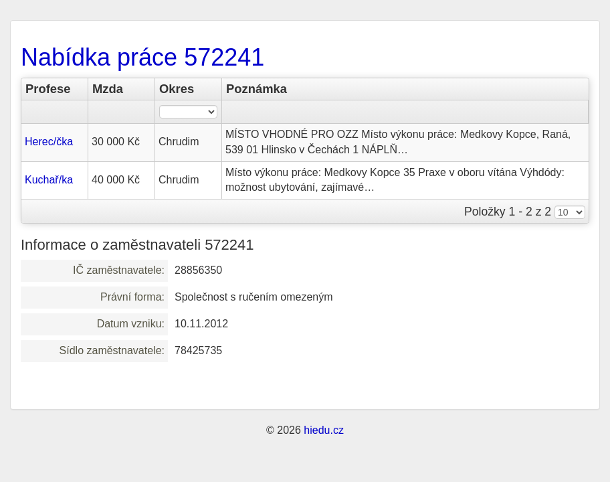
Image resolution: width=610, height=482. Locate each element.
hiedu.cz (324, 430)
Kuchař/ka (49, 179)
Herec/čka (49, 141)
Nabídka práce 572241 (142, 57)
